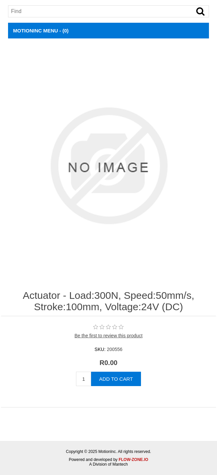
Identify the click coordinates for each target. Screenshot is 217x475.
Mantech (120, 464)
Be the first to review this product (108, 335)
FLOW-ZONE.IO (133, 459)
